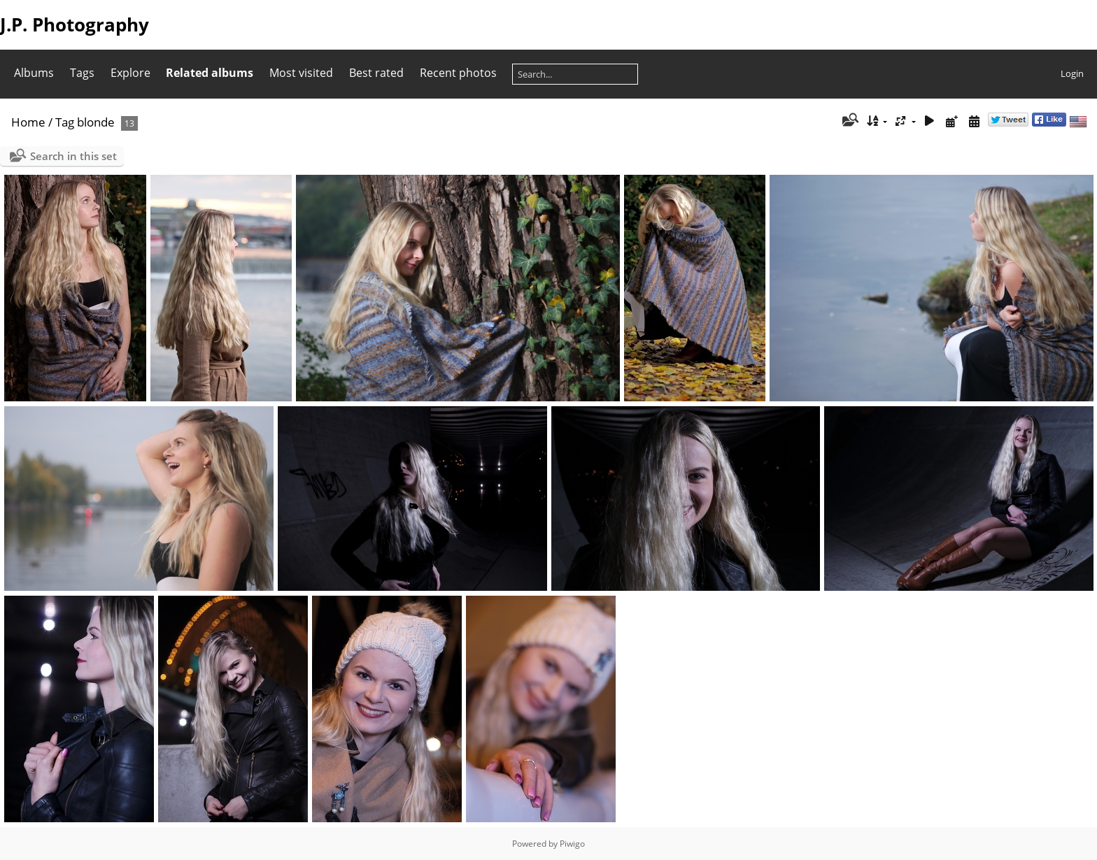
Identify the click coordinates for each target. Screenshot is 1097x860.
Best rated (376, 72)
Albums (34, 72)
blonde (96, 122)
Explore (130, 72)
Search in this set (73, 156)
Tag (64, 122)
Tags (82, 72)
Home (28, 122)
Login (1072, 73)
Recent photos (458, 72)
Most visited (301, 72)
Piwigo (572, 844)
